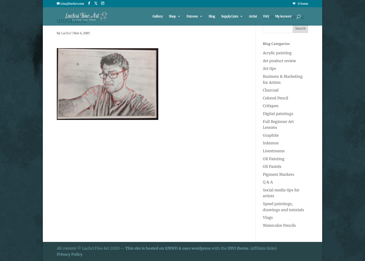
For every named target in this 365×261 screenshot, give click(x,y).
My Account (283, 16)
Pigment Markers (278, 174)
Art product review (279, 60)
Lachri (66, 33)
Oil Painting (273, 158)
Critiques (271, 105)
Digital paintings (278, 113)
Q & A (268, 182)
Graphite (271, 135)
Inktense (271, 143)
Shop (172, 16)
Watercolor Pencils (279, 225)
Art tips (269, 68)
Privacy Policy (69, 254)
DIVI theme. (239, 248)
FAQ (266, 16)
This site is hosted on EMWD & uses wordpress (168, 248)
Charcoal (271, 90)
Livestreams (274, 151)
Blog (212, 16)
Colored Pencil (275, 98)
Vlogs (268, 217)
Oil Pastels (272, 166)
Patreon (192, 16)
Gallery (157, 16)
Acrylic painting (277, 53)
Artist (253, 16)
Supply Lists (229, 16)
